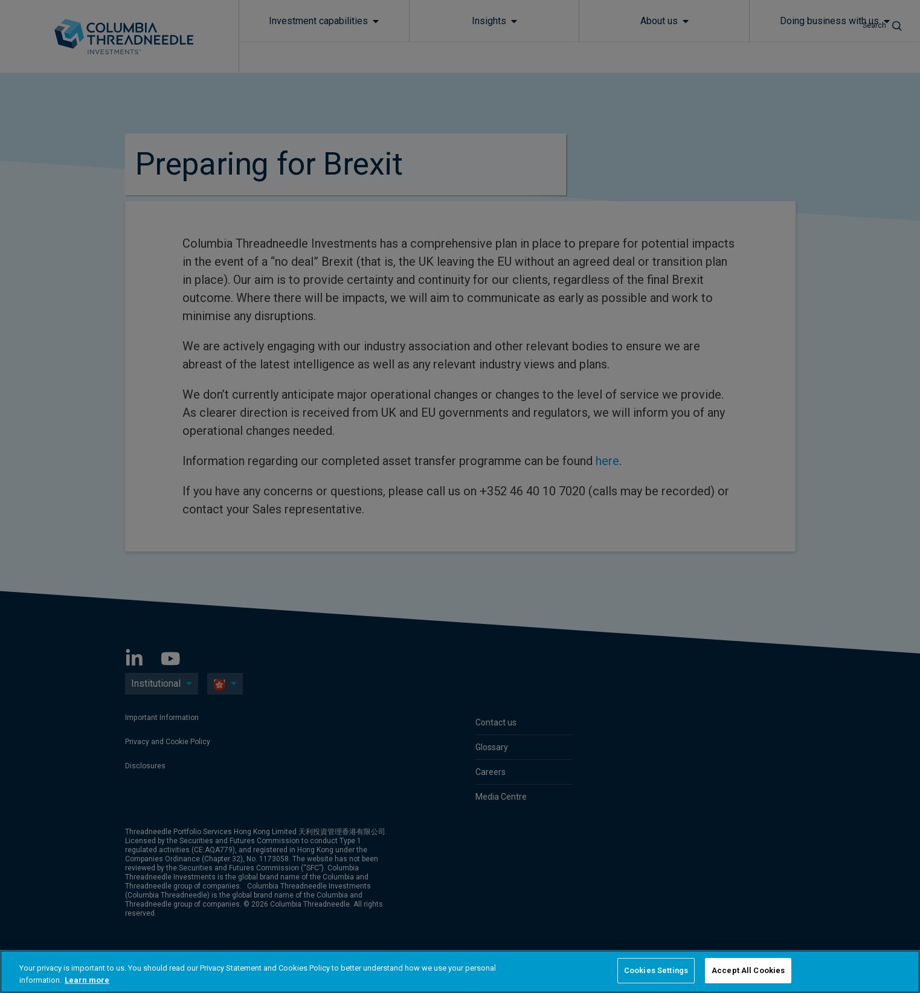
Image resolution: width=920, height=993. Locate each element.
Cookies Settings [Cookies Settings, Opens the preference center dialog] (656, 970)
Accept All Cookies (748, 970)
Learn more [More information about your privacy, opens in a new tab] (87, 980)
